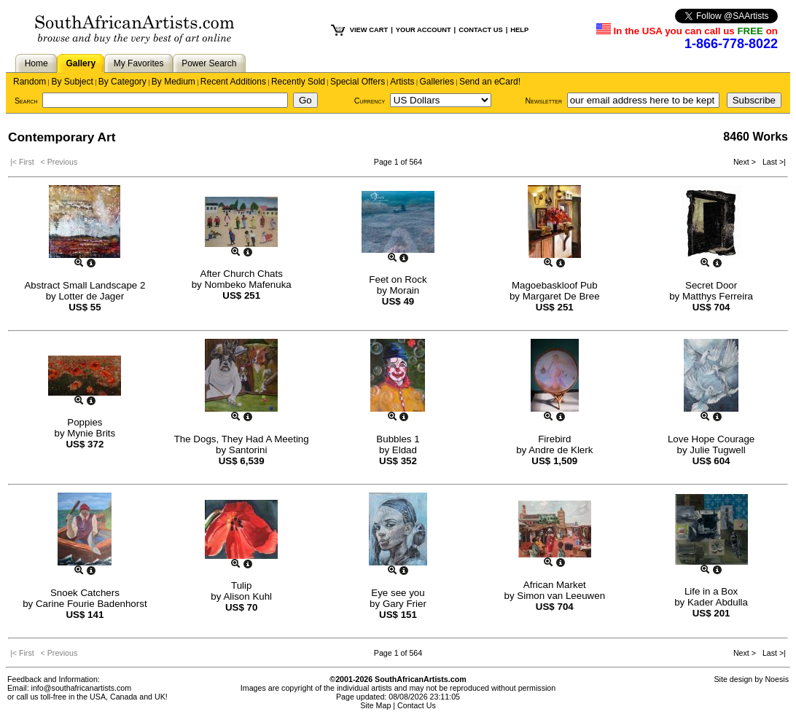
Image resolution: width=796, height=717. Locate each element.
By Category (122, 82)
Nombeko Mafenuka (247, 284)
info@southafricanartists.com (81, 687)
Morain (405, 290)
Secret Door (711, 285)
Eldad (404, 449)
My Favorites (139, 63)
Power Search (209, 63)
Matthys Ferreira (717, 296)
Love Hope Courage (711, 439)
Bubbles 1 (397, 439)
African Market (554, 584)
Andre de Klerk (560, 449)
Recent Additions (233, 82)
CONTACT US (480, 30)
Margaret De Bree (561, 296)
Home (36, 63)
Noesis (777, 679)
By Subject (72, 82)
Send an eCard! (489, 82)
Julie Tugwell (717, 449)
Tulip (241, 585)
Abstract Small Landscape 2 (84, 285)
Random (29, 82)
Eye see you (397, 592)
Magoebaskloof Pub (555, 285)
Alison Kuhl (247, 596)
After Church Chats (241, 273)
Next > (745, 161)
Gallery (80, 63)
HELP (519, 30)
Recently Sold (298, 82)
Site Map (375, 705)
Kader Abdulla (717, 602)
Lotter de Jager (91, 296)
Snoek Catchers (85, 592)
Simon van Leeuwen (561, 595)
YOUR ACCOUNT (423, 30)
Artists (402, 82)
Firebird (554, 439)
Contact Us (416, 705)
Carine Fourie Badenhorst (91, 603)
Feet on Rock (397, 279)
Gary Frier (404, 603)
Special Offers (357, 82)
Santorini (248, 449)
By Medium (173, 82)
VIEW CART (369, 30)
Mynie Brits (91, 433)
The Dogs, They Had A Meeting (241, 439)
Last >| (772, 161)
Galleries (437, 82)
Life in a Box (711, 591)
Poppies (84, 422)
